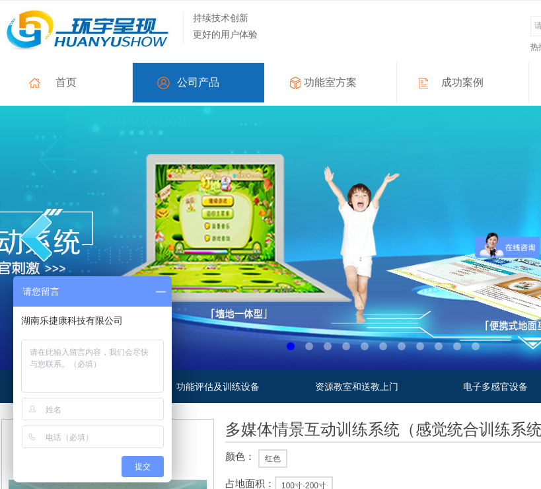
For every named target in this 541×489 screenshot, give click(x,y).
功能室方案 (330, 82)
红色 (273, 458)
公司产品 (198, 82)
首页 (66, 82)
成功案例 (462, 82)
